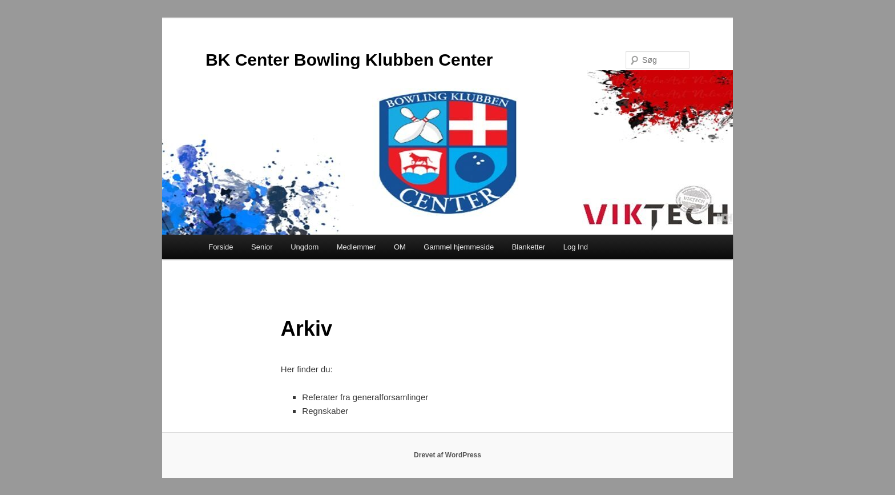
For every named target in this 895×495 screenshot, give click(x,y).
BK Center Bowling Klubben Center (349, 59)
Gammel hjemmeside (459, 247)
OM (400, 247)
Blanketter (529, 247)
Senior (262, 247)
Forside (220, 247)
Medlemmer (356, 247)
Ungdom (305, 247)
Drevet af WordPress (447, 455)
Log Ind (575, 247)
